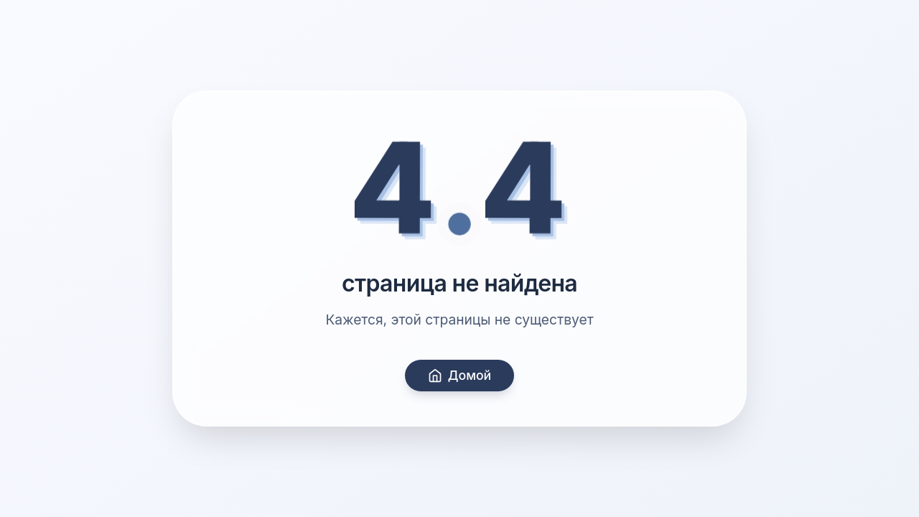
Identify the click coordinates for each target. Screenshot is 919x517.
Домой (459, 375)
